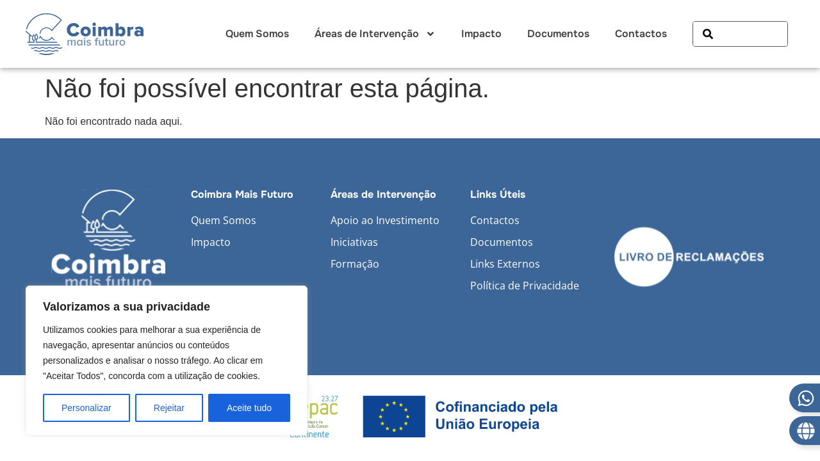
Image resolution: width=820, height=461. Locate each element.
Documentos (558, 33)
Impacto (481, 33)
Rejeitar (169, 408)
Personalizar (86, 408)
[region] (167, 360)
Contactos (641, 33)
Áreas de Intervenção (375, 33)
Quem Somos (257, 33)
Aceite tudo (249, 408)
